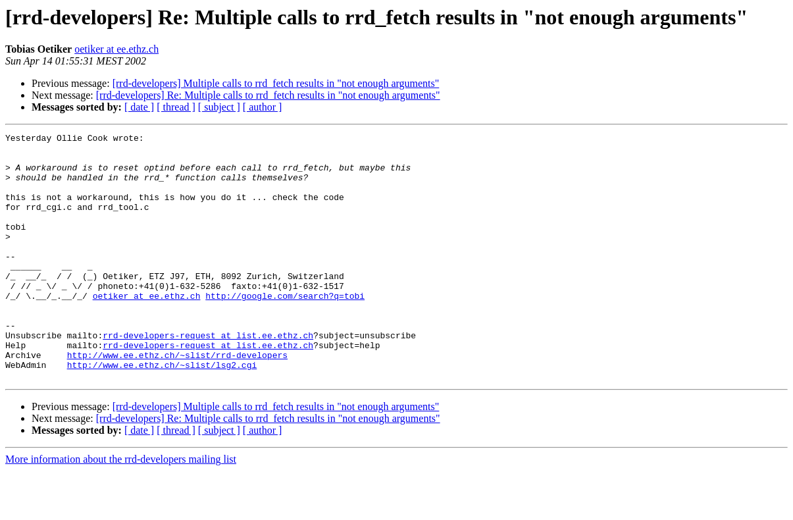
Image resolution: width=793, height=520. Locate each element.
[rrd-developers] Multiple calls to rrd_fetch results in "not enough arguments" (276, 83)
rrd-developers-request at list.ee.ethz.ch (208, 376)
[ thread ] (176, 107)
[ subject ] (219, 107)
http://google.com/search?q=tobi (285, 329)
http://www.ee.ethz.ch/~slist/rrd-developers (177, 400)
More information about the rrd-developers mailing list (120, 508)
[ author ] (262, 107)
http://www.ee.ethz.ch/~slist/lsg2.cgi (162, 412)
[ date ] (139, 107)
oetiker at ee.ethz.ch (116, 49)
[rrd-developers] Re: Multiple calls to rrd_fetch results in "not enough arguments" (268, 95)
